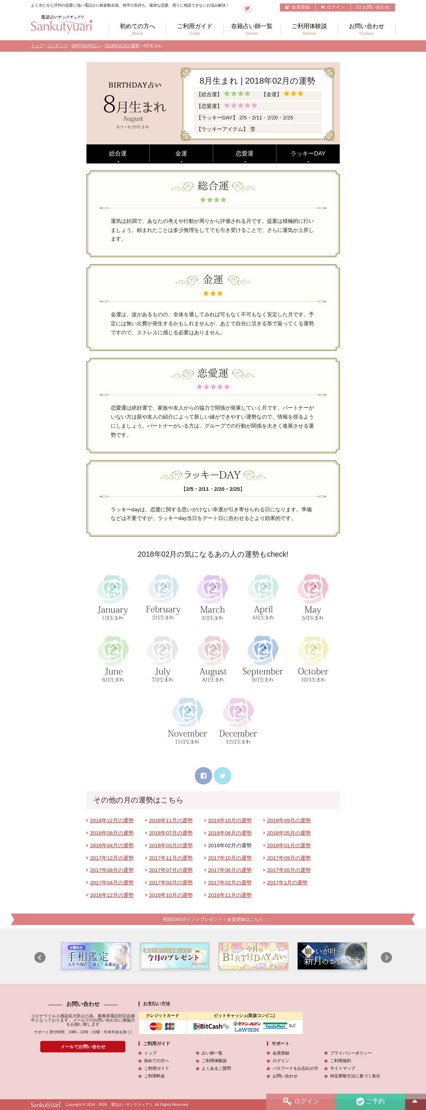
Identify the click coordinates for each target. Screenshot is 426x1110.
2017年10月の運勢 (230, 858)
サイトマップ (342, 1068)
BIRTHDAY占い (86, 45)
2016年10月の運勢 (171, 895)
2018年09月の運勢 (289, 820)
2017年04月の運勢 (112, 882)
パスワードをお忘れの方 (295, 1068)
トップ (37, 45)
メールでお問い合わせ (83, 1046)
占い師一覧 (211, 1053)
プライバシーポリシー (350, 1053)
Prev (39, 958)
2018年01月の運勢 (289, 845)
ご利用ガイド (194, 29)
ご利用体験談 (309, 29)
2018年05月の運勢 (289, 833)
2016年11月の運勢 (230, 895)
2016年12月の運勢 (112, 895)
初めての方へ (137, 29)
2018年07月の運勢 (171, 833)
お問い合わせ (373, 7)
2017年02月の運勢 (230, 882)
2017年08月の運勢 (112, 870)
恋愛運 (244, 153)
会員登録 (297, 7)
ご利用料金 (154, 1076)
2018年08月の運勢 (112, 833)
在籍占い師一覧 (252, 29)
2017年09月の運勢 (289, 858)
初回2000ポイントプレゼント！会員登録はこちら (213, 919)
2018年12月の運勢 (112, 820)
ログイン (333, 7)
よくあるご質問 (216, 1068)
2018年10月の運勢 (230, 820)
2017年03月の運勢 (171, 882)
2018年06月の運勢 (230, 833)
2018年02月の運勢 (122, 45)
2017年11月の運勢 (171, 858)
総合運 (118, 153)
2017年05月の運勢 (289, 870)
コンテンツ (57, 45)
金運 (181, 153)
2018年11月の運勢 (171, 820)
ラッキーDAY (308, 153)
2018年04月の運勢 (112, 845)
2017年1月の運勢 (287, 882)
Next (386, 958)
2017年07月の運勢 (171, 870)
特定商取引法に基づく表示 (355, 1076)
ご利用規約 (340, 1061)
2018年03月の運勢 (171, 845)
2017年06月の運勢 (230, 870)
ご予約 (370, 1102)
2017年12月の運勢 (112, 858)
